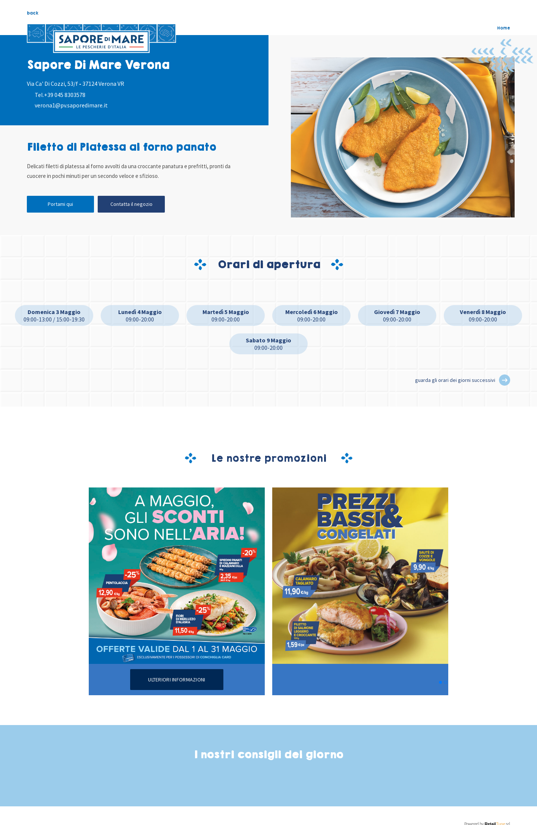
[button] (504, 380)
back (32, 13)
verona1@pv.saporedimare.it (71, 105)
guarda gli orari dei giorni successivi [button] (455, 380)
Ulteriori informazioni (176, 679)
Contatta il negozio (131, 204)
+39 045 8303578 (64, 94)
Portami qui (60, 204)
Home (503, 28)
